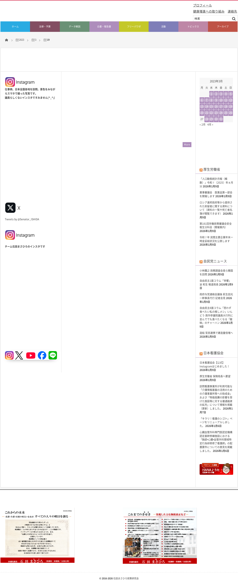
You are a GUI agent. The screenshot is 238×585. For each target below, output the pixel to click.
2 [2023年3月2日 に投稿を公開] (216, 94)
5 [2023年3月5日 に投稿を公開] (230, 94)
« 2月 (202, 124)
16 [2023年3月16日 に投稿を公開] (216, 106)
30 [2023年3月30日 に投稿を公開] (216, 119)
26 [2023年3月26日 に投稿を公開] (230, 113)
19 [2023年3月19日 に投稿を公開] (230, 106)
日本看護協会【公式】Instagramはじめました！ (215, 364)
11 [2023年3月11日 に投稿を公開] (225, 100)
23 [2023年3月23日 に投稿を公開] (216, 113)
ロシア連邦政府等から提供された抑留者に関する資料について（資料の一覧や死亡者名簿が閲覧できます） (216, 208)
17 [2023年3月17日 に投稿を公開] (221, 106)
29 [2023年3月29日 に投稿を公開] (211, 119)
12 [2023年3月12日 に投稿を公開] (230, 100)
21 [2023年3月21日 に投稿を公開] (206, 113)
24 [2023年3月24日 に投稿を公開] (221, 113)
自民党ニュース (215, 260)
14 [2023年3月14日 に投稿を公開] (206, 106)
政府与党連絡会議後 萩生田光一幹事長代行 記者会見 (216, 296)
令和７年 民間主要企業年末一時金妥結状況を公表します (216, 239)
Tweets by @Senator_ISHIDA (22, 219)
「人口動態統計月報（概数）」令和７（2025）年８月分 (216, 182)
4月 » (210, 124)
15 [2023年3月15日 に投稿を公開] (211, 106)
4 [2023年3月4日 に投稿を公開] (226, 94)
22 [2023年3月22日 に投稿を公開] (211, 113)
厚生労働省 (211, 169)
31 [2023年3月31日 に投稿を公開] (221, 119)
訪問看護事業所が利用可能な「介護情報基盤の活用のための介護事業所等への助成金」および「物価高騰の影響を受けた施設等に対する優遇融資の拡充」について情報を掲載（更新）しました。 (216, 397)
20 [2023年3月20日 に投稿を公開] (201, 113)
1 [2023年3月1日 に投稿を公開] (211, 94)
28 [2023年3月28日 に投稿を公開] (206, 119)
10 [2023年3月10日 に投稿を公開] (221, 100)
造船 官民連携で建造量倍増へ (216, 333)
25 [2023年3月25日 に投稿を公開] (225, 113)
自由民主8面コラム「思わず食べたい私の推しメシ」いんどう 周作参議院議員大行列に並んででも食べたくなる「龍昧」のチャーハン (216, 315)
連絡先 (232, 11)
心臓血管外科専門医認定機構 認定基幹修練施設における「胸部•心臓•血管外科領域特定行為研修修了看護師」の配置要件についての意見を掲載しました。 (216, 441)
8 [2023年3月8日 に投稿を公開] (211, 100)
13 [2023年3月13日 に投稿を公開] (201, 106)
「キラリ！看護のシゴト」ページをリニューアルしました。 (216, 422)
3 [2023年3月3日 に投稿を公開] (221, 94)
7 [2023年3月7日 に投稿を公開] (206, 100)
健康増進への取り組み (209, 11)
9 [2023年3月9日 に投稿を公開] (216, 100)
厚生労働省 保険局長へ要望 (215, 376)
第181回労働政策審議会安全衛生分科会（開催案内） (216, 225)
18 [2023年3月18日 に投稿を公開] (225, 106)
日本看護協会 (213, 352)
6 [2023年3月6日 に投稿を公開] (202, 100)
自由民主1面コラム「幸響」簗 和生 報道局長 (215, 282)
